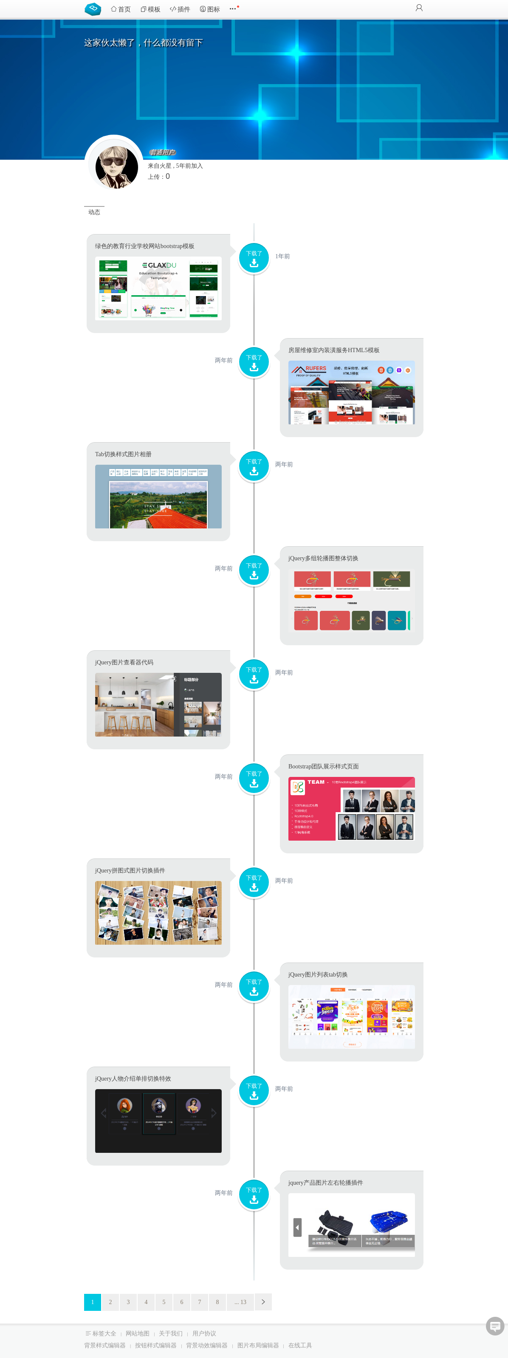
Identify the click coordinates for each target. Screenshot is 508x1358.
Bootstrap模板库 (94, 8)
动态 (94, 212)
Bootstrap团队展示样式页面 (323, 766)
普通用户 (162, 152)
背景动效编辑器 (207, 1345)
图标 (210, 9)
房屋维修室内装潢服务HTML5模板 (334, 350)
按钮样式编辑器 (156, 1345)
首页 (120, 9)
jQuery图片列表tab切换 (318, 974)
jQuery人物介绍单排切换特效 (133, 1079)
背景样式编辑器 (105, 1345)
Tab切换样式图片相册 (123, 454)
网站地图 (138, 1333)
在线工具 (300, 1345)
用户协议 (204, 1333)
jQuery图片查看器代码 (124, 662)
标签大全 (104, 1333)
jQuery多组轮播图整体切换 (323, 558)
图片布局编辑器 (258, 1345)
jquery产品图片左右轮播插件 (325, 1183)
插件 (180, 9)
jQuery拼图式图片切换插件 (130, 870)
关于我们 (171, 1333)
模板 (150, 9)
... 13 (240, 1302)
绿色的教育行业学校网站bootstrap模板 (145, 246)
